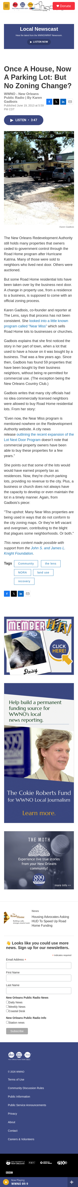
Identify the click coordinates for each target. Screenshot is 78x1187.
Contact (12, 1130)
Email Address (16, 960)
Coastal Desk (17, 1011)
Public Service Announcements (27, 1105)
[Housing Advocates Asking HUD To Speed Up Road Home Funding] (17, 918)
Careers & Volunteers (21, 1139)
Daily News (16, 1002)
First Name (13, 972)
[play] (6, 1182)
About (11, 1122)
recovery (24, 581)
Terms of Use (16, 1079)
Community (26, 563)
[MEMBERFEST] (39, 646)
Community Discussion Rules (26, 1088)
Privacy (12, 1113)
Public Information (19, 1096)
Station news (17, 1022)
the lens (50, 563)
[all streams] (73, 1182)
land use (43, 572)
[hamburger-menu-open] (6, 6)
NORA (22, 572)
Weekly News (17, 1006)
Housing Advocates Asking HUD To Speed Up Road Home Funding (50, 921)
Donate (65, 6)
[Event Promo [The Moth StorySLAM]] (39, 860)
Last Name (13, 985)
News (35, 911)
